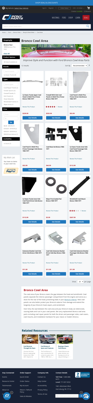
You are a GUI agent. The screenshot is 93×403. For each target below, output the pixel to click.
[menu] (58, 17)
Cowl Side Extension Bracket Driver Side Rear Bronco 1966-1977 (55, 253)
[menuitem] (55, 17)
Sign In (44, 8)
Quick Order (24, 377)
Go (11, 122)
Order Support (25, 373)
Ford (9, 32)
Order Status (64, 8)
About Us (5, 390)
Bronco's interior (70, 300)
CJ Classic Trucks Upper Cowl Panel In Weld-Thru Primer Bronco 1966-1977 (32, 97)
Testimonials (6, 385)
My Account (24, 385)
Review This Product (29, 107)
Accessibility (42, 385)
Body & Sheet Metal (28, 32)
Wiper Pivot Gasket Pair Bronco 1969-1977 (54, 200)
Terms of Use (42, 394)
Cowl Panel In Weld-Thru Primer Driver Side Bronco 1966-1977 (78, 97)
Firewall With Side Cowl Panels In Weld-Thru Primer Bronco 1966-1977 (55, 97)
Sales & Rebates (26, 396)
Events (4, 377)
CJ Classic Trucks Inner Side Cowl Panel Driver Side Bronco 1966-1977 (32, 201)
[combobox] (46, 26)
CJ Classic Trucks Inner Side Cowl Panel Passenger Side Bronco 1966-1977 (78, 149)
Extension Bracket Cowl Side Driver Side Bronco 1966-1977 (32, 252)
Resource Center (8, 381)
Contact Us (42, 377)
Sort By (67, 65)
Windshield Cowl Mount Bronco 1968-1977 (78, 200)
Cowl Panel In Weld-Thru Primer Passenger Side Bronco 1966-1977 (32, 149)
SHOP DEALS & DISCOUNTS (46, 3)
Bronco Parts (17, 32)
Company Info (43, 373)
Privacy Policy (42, 390)
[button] (79, 8)
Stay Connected (8, 373)
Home (4, 32)
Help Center (42, 381)
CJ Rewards (87, 11)
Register (51, 8)
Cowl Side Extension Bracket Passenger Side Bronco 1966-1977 (79, 253)
